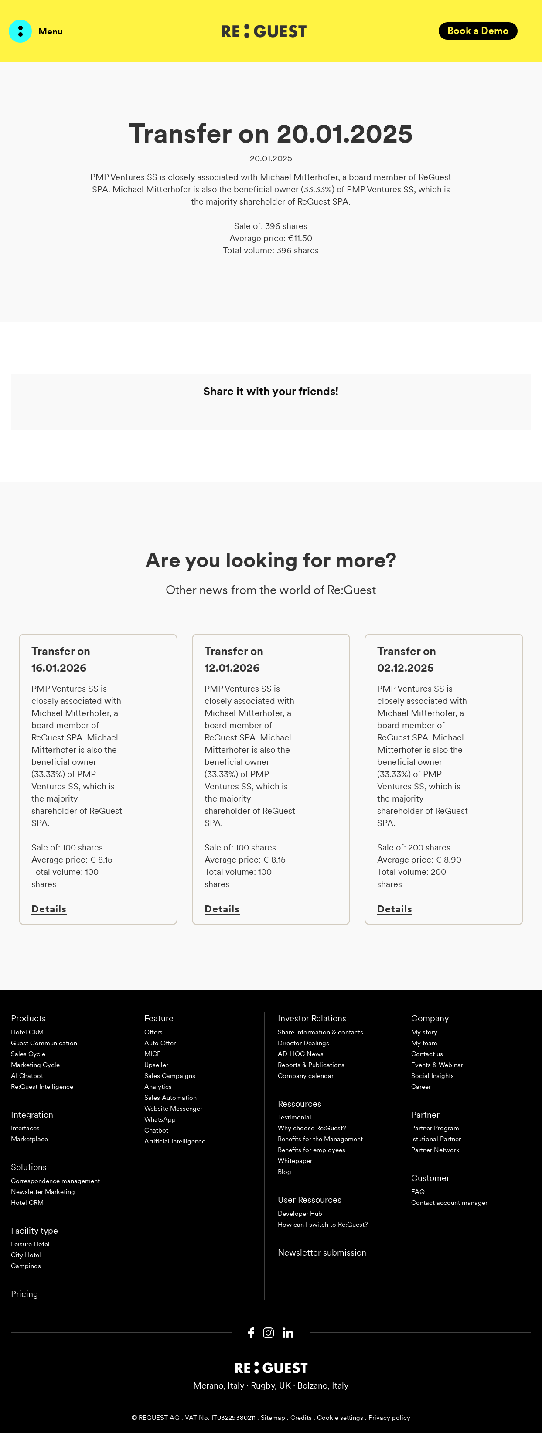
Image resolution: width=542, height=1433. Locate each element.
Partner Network (435, 1150)
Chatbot (156, 1130)
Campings (26, 1266)
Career (421, 1087)
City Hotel (26, 1255)
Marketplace (29, 1139)
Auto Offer (160, 1043)
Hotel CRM (27, 1032)
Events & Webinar (437, 1065)
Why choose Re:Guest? (312, 1128)
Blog (284, 1172)
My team (424, 1043)
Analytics (158, 1087)
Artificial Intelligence (174, 1141)
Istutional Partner (436, 1139)
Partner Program (435, 1128)
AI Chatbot (27, 1076)
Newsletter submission (322, 1252)
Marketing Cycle (35, 1065)
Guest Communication (44, 1043)
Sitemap (273, 1418)
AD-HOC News (301, 1054)
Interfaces (25, 1128)
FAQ (418, 1192)
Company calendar (306, 1076)
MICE (152, 1054)
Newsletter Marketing (43, 1192)
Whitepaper (295, 1161)
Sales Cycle (28, 1054)
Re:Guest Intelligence (42, 1087)
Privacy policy (389, 1418)
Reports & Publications (311, 1065)
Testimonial (294, 1117)
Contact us (427, 1054)
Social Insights (432, 1076)
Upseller (156, 1065)
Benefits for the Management (320, 1139)
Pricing (24, 1294)
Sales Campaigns (169, 1076)
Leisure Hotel (30, 1244)
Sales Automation (170, 1098)
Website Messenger (173, 1108)
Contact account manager (449, 1203)
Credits (301, 1418)
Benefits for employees (311, 1150)
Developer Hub (300, 1214)
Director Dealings (303, 1043)
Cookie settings (340, 1418)
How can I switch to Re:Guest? (323, 1224)
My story (424, 1032)
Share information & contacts (320, 1032)
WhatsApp (160, 1119)
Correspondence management (55, 1181)
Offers (153, 1032)
